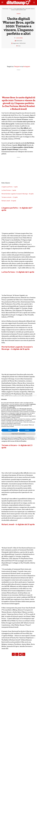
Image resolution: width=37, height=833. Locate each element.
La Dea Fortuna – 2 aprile (9, 190)
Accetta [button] (27, 430)
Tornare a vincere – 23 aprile (10, 197)
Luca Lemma (19, 37)
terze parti (24, 408)
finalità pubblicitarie (16, 414)
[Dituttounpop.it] (18, 2)
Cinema (10, 8)
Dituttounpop (5, 8)
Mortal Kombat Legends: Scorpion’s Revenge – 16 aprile (18, 194)
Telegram (17, 66)
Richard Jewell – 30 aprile (9, 201)
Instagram (26, 66)
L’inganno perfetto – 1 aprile (10, 187)
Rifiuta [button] (10, 430)
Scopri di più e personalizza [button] (18, 433)
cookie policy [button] (12, 407)
